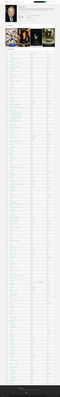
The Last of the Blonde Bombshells (15, 142)
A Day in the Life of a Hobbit (13, 119)
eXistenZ (11, 170)
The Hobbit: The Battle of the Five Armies (15, 59)
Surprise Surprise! (12, 190)
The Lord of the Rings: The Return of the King (16, 112)
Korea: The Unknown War (13, 257)
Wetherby (11, 272)
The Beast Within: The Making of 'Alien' (15, 114)
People (30, 389)
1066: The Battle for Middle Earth (14, 71)
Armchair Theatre (12, 345)
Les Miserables (12, 308)
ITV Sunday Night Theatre (13, 350)
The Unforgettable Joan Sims (14, 132)
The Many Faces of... (12, 69)
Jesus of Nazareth (12, 320)
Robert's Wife (12, 383)
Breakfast (11, 144)
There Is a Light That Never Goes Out (15, 210)
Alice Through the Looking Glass (14, 175)
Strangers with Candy (13, 94)
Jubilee (11, 315)
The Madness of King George (14, 220)
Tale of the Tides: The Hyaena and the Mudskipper (17, 184)
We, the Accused (12, 298)
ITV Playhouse (12, 363)
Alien (10, 303)
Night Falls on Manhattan (13, 202)
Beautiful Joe (12, 149)
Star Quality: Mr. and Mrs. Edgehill (14, 270)
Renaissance (11, 84)
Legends (11, 56)
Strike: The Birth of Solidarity (14, 293)
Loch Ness (11, 197)
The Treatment (12, 87)
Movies (36, 389)
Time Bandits (11, 292)
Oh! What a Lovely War (13, 353)
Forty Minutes (12, 260)
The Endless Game (12, 245)
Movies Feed (22, 389)
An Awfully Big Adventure (13, 182)
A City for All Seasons (13, 355)
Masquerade (11, 333)
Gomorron (11, 230)
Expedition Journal (12, 174)
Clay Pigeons (11, 177)
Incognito (11, 192)
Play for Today (12, 280)
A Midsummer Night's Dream (14, 360)
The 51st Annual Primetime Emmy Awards (15, 167)
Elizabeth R (11, 232)
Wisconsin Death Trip (13, 157)
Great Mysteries (12, 335)
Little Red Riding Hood (13, 215)
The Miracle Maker (12, 147)
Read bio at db (21, 12)
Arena (10, 328)
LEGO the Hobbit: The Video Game (14, 57)
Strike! (11, 297)
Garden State (11, 102)
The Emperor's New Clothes (14, 137)
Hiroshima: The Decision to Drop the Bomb (16, 207)
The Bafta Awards (12, 282)
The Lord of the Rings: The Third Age (15, 104)
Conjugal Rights (12, 340)
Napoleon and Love (12, 330)
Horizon (11, 72)
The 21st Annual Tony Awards (14, 365)
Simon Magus (12, 164)
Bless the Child (12, 152)
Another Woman (12, 255)
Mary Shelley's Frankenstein (14, 222)
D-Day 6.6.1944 (12, 99)
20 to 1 (11, 92)
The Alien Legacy (12, 169)
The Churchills (12, 205)
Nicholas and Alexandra (13, 348)
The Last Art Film (12, 64)
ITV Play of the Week (13, 378)
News (38, 389)
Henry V (11, 252)
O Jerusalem (11, 82)
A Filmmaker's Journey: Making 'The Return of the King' (17, 107)
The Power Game (12, 375)
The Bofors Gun (12, 358)
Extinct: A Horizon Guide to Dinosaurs (15, 67)
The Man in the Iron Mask (13, 318)
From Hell (11, 139)
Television (11, 54)
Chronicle (11, 368)
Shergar (11, 162)
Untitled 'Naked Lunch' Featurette (14, 240)
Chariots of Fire (12, 287)
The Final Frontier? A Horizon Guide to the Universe (17, 62)
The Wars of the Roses (13, 373)
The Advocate (12, 225)
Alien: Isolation (12, 61)
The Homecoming (12, 338)
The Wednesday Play (13, 370)
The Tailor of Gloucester (13, 250)
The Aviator (11, 109)
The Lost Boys (12, 310)
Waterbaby (11, 129)
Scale (10, 122)
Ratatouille (11, 77)
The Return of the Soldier (13, 290)
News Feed (26, 389)
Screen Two (11, 265)
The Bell (11, 288)
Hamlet (11, 242)
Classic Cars (11, 237)
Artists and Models (12, 262)
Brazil (10, 267)
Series (33, 389)
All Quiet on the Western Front (14, 300)
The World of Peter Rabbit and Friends (15, 227)
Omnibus (11, 200)
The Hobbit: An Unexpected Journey (15, 66)
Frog (10, 179)
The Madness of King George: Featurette (15, 217)
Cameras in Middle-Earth (13, 124)
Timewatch (11, 285)
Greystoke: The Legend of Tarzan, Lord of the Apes (17, 275)
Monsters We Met (12, 74)
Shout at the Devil (12, 325)
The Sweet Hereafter (13, 185)
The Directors (12, 172)
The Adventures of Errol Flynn (14, 89)
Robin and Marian (12, 323)
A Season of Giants (12, 247)
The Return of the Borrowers (14, 195)
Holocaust (11, 313)
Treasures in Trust (12, 212)
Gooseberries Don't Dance (13, 159)
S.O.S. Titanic (11, 305)
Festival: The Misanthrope (13, 295)
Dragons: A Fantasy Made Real (14, 97)
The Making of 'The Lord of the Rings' (15, 127)
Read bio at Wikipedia (27, 12)
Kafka (10, 235)
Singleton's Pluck (12, 277)
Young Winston (12, 343)
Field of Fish (11, 154)
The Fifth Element (12, 180)
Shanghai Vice (12, 134)
